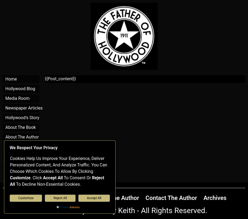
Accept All (94, 198)
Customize (26, 198)
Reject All (60, 198)
